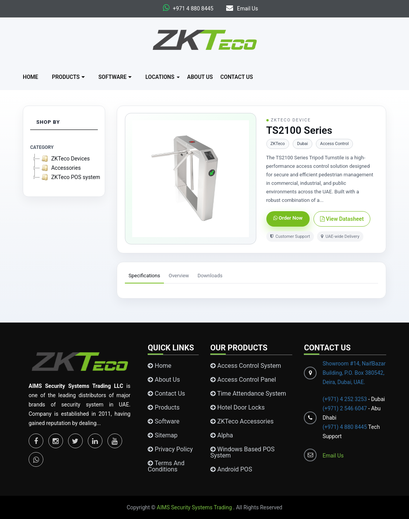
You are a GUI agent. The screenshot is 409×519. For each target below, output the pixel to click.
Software (115, 77)
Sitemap (162, 435)
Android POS (231, 469)
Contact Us (236, 77)
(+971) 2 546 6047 (344, 408)
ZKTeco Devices (65, 158)
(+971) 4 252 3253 (345, 399)
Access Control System (245, 366)
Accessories (60, 167)
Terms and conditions (166, 466)
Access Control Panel (243, 380)
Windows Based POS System (242, 452)
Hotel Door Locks (237, 408)
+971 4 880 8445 (193, 8)
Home (30, 77)
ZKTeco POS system (70, 177)
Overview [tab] (179, 275)
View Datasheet (342, 219)
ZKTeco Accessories (242, 421)
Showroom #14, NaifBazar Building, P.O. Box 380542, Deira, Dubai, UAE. (353, 372)
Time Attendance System (248, 394)
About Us (200, 77)
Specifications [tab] (144, 275)
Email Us (242, 8)
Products (68, 77)
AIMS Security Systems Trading (195, 507)
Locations (162, 77)
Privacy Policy (170, 449)
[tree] (64, 168)
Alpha (221, 435)
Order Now (288, 218)
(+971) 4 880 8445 (344, 427)
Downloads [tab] (210, 275)
